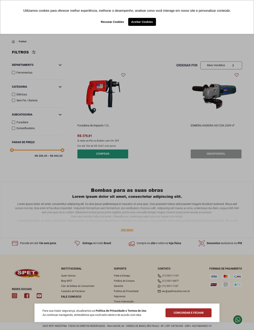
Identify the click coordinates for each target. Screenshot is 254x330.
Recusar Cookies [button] (112, 21)
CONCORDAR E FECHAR (189, 312)
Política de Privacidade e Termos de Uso (121, 310)
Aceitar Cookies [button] (142, 21)
